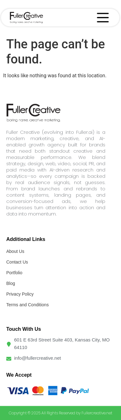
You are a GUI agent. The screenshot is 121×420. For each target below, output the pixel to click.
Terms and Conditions (27, 304)
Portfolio (14, 272)
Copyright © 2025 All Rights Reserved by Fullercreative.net (60, 413)
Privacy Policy (20, 294)
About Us (15, 251)
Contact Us (17, 262)
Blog (10, 283)
